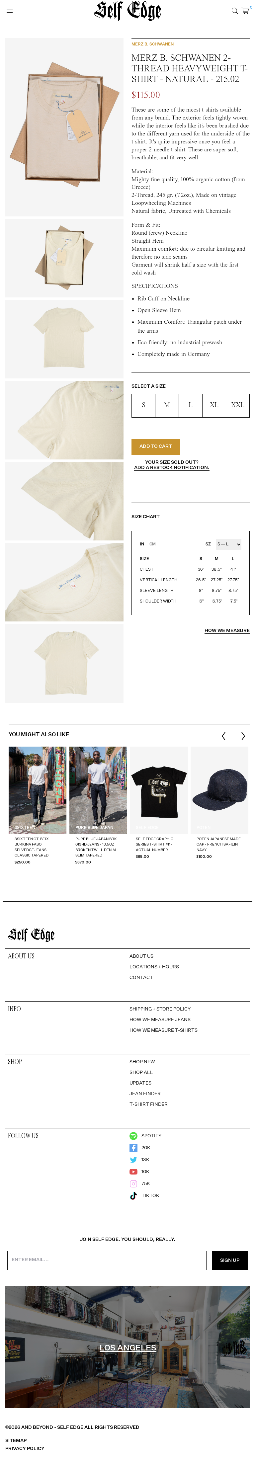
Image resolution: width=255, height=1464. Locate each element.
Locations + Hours (154, 967)
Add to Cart (155, 446)
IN (142, 544)
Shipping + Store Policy (160, 1009)
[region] (127, 810)
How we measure (227, 630)
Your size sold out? (172, 465)
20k (139, 1148)
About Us (141, 956)
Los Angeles (128, 1348)
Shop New (142, 1062)
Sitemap (16, 1440)
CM (152, 544)
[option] (37, 810)
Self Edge (147, 828)
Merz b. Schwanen (152, 44)
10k (139, 1172)
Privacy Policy (24, 1448)
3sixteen (25, 828)
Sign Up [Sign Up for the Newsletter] (229, 1260)
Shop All (141, 1072)
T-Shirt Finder (148, 1104)
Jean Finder (145, 1094)
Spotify (145, 1136)
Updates (140, 1083)
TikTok (144, 1196)
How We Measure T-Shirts (163, 1030)
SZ (208, 544)
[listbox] (128, 810)
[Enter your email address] (107, 1260)
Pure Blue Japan (94, 828)
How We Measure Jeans (160, 1019)
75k (139, 1184)
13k (139, 1160)
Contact (141, 977)
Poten (204, 828)
